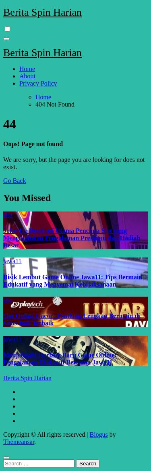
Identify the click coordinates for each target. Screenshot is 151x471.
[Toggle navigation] (6, 39)
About (27, 76)
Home (27, 68)
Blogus (98, 434)
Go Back (14, 180)
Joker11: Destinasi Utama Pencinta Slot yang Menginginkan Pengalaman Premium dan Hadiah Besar (71, 238)
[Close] (6, 457)
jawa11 (12, 260)
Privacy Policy (38, 83)
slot (7, 214)
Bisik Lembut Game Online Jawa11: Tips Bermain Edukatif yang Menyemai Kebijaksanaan (72, 281)
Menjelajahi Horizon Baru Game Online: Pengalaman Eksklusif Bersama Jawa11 (60, 359)
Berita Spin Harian (42, 12)
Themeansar (18, 441)
